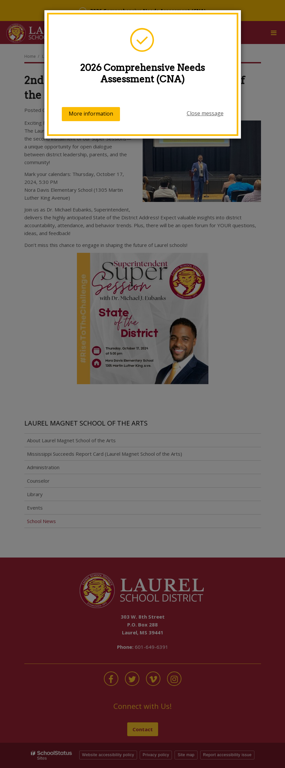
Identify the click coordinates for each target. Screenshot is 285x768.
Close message (205, 113)
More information (91, 113)
